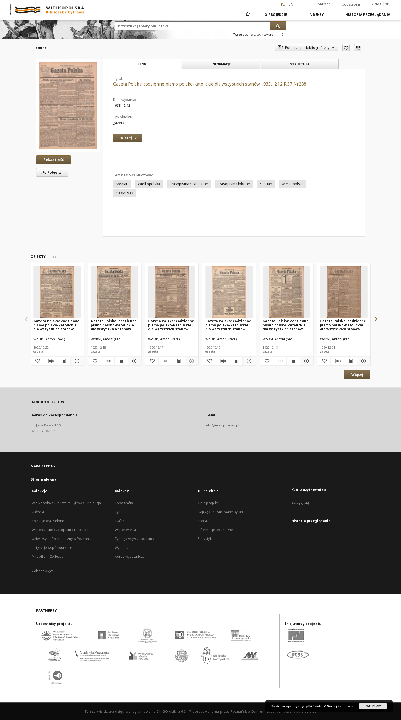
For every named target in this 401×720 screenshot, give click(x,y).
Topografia (124, 503)
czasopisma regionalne (188, 183)
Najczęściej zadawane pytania (222, 512)
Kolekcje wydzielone (48, 520)
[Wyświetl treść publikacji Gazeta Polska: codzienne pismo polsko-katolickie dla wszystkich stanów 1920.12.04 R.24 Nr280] (350, 361)
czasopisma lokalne (233, 183)
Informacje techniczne (215, 529)
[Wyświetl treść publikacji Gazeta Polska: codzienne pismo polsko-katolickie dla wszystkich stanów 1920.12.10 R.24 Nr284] (235, 361)
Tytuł (119, 512)
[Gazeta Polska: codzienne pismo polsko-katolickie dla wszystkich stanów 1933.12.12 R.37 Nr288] (68, 105)
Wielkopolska (149, 183)
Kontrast (323, 4)
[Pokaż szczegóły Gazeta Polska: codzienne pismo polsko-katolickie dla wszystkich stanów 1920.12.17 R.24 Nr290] (191, 361)
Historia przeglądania (368, 14)
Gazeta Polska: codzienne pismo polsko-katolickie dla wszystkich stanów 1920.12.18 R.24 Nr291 (286, 325)
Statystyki (205, 538)
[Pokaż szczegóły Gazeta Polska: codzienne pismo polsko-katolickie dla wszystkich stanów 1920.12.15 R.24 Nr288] (133, 361)
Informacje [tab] (221, 64)
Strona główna (44, 479)
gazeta (118, 122)
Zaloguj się (381, 4)
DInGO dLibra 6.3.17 (174, 711)
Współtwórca (125, 529)
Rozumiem (373, 706)
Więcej (357, 374)
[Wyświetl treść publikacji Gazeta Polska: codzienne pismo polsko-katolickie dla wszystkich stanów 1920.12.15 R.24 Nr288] (121, 361)
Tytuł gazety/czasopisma (134, 538)
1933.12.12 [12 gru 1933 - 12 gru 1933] (121, 105)
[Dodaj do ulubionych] (346, 47)
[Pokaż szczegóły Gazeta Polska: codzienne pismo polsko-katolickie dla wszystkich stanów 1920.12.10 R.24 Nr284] (248, 361)
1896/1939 (124, 193)
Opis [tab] (142, 64)
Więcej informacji (340, 706)
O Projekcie (276, 14)
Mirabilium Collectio (48, 556)
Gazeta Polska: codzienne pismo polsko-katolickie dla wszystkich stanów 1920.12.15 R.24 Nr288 (114, 325)
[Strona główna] (247, 14)
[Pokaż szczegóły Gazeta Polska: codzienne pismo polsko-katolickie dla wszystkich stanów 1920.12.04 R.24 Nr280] (363, 361)
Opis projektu (209, 503)
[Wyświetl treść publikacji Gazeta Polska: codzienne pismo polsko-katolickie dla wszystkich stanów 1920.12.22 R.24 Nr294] (63, 361)
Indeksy (316, 14)
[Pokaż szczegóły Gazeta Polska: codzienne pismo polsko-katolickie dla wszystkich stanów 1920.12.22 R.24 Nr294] (76, 361)
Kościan (122, 183)
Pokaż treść (53, 159)
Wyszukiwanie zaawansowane (253, 35)
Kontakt (204, 520)
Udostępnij (351, 4)
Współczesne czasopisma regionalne (61, 529)
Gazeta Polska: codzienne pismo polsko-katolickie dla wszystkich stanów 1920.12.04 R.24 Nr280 (343, 325)
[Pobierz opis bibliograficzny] (50, 361)
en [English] (291, 4)
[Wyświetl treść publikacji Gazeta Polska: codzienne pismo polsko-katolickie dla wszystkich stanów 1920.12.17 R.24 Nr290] (178, 361)
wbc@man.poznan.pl (222, 425)
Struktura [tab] (299, 64)
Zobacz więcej (43, 571)
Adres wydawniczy (129, 556)
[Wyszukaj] (278, 25)
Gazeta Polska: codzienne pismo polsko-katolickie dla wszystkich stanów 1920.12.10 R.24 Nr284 (228, 325)
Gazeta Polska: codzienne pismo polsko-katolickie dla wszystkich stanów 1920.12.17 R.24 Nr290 (171, 325)
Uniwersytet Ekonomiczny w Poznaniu (62, 538)
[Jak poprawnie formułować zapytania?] (282, 34)
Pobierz (50, 172)
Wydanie (122, 547)
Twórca (121, 520)
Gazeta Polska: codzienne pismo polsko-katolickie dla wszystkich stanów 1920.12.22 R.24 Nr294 (56, 325)
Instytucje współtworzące (52, 547)
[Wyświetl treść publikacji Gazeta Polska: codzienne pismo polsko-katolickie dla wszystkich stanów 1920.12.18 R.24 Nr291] (293, 361)
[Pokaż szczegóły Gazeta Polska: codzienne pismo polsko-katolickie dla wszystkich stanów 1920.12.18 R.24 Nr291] (305, 361)
